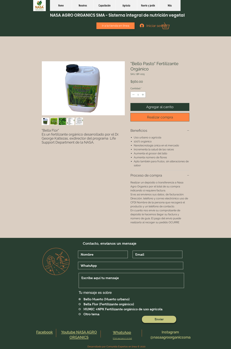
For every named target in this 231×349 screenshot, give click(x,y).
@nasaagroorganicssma (170, 337)
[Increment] (143, 95)
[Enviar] (159, 319)
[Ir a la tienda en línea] (115, 25)
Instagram (170, 332)
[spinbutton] (138, 95)
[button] (126, 5)
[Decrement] (133, 95)
